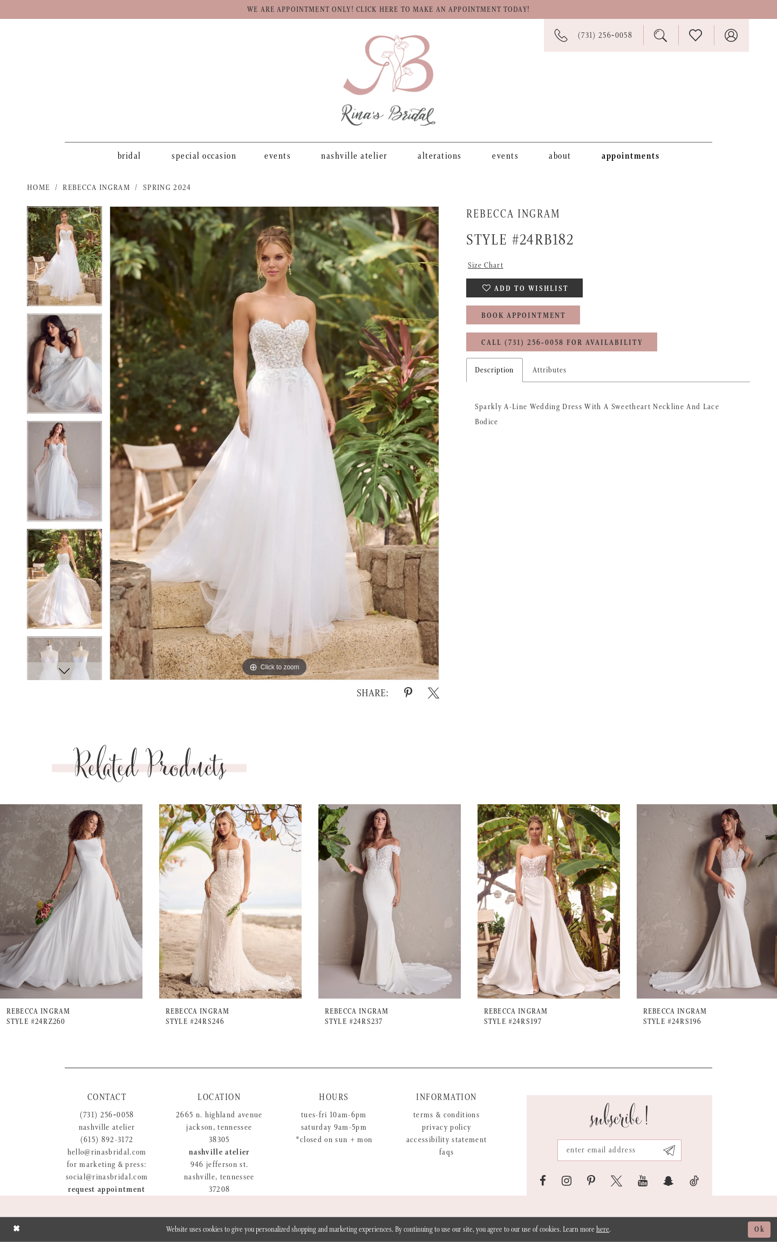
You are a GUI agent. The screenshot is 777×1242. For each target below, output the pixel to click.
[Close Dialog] (16, 1229)
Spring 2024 (167, 187)
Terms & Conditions (446, 1115)
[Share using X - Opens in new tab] (433, 693)
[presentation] (71, 901)
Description (494, 370)
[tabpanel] (64, 260)
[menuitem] (129, 155)
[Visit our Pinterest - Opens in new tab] (591, 1181)
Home (38, 187)
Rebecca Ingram (96, 187)
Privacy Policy (447, 1127)
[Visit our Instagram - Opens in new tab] (566, 1181)
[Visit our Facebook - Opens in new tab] (543, 1181)
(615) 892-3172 (107, 1140)
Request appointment (106, 1189)
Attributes (550, 370)
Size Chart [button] (485, 265)
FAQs (446, 1152)
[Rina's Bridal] (388, 80)
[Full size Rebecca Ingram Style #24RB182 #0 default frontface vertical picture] (274, 443)
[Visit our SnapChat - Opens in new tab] (668, 1181)
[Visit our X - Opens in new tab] (616, 1181)
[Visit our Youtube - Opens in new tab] (643, 1181)
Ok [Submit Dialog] (759, 1229)
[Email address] (619, 1150)
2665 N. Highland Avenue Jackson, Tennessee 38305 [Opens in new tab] (219, 1127)
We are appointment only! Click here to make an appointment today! (388, 10)
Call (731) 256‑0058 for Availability (562, 343)
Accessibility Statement (446, 1140)
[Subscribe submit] (669, 1150)
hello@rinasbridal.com (107, 1152)
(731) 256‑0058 (107, 1115)
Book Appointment (523, 316)
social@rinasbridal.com (107, 1177)
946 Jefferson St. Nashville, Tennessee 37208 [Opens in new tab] (219, 1177)
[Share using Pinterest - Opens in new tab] (408, 693)
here (602, 1229)
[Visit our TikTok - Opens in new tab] (694, 1181)
